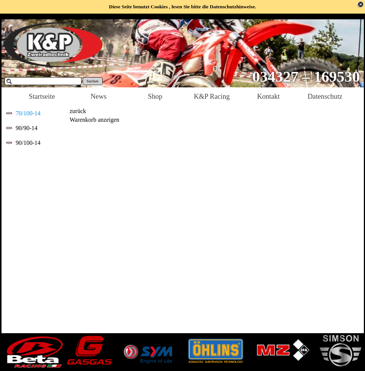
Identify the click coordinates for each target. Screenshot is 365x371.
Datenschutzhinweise (232, 6)
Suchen (92, 81)
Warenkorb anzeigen (95, 119)
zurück (78, 111)
